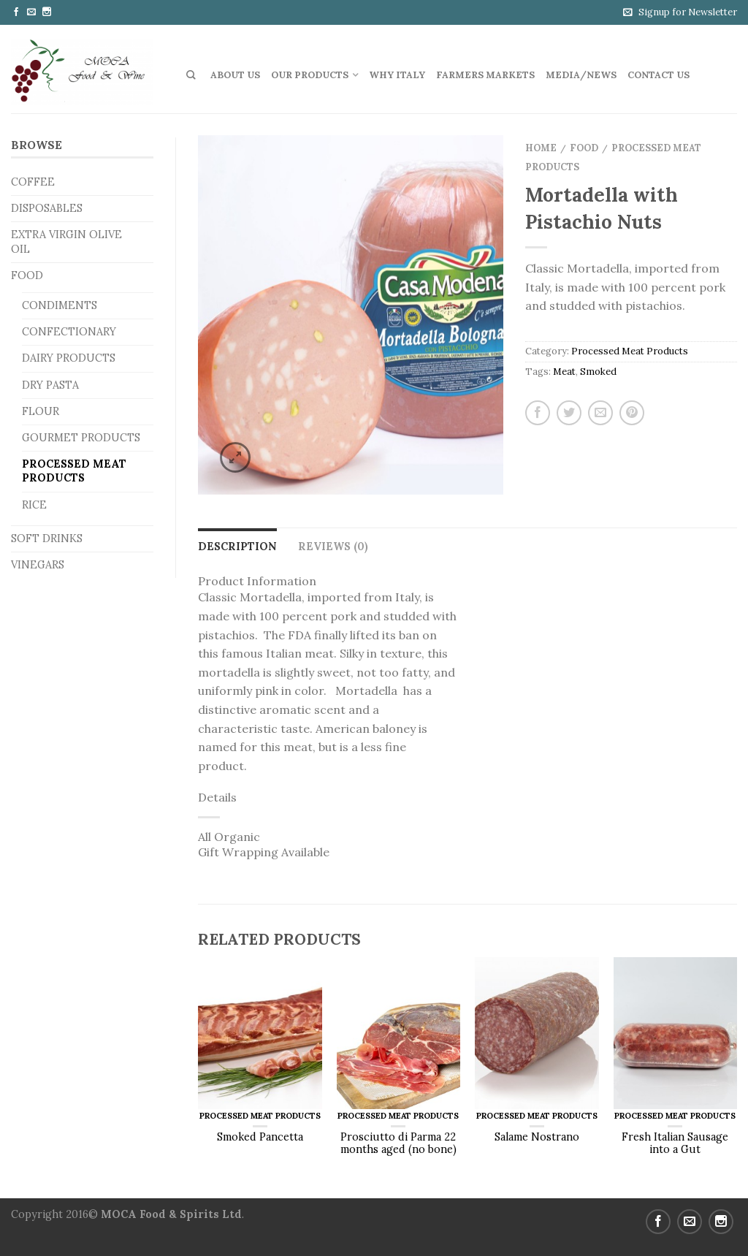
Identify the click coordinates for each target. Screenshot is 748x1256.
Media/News (581, 75)
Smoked (598, 371)
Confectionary (69, 331)
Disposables (47, 208)
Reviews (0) (333, 546)
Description (237, 546)
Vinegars (37, 564)
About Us (235, 75)
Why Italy (397, 75)
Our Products (309, 75)
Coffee (33, 182)
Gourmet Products (81, 437)
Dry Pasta (50, 385)
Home (541, 148)
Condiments (59, 305)
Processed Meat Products (74, 470)
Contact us (658, 75)
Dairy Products (68, 358)
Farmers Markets (485, 75)
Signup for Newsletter (687, 12)
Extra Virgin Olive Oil (66, 241)
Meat (564, 371)
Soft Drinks (47, 538)
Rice (34, 504)
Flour (40, 411)
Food (27, 275)
